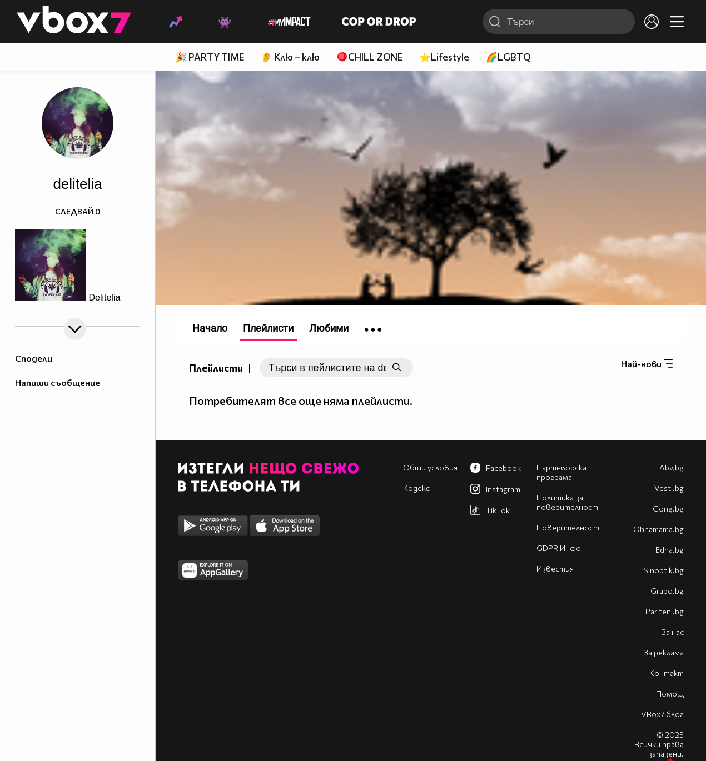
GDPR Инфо (558, 548)
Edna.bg (669, 549)
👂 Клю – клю (290, 57)
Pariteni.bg (664, 611)
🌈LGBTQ (508, 57)
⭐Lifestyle (444, 57)
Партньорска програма (561, 472)
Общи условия (430, 467)
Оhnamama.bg (658, 529)
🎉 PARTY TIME (209, 57)
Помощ (670, 693)
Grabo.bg (667, 590)
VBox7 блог (662, 714)
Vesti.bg (669, 488)
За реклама (664, 652)
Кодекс (416, 488)
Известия (555, 568)
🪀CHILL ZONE (369, 57)
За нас (673, 632)
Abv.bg (671, 467)
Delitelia (104, 297)
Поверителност (567, 527)
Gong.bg (668, 508)
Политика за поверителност (567, 502)
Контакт (666, 673)
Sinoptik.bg (663, 570)
